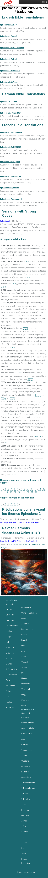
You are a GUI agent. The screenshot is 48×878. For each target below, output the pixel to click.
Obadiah (24, 662)
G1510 (13, 284)
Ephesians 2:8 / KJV (8, 25)
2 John (24, 843)
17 (15, 492)
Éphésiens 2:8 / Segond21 (11, 132)
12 (40, 489)
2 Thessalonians (28, 788)
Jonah (24, 667)
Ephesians (25, 766)
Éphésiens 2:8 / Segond (10, 162)
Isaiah (23, 618)
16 (11, 492)
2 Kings (9, 664)
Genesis (9, 604)
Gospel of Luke (27, 728)
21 (32, 492)
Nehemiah (10, 686)
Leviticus (10, 615)
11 (35, 489)
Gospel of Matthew (25, 715)
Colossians (26, 777)
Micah (23, 673)
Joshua (9, 631)
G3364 (3, 398)
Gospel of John (28, 734)
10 (31, 489)
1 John (24, 837)
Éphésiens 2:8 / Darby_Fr (10, 176)
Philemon (25, 810)
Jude (23, 853)
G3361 (38, 395)
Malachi (24, 705)
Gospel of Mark (27, 723)
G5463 (28, 261)
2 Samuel (10, 653)
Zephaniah (25, 689)
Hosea (24, 645)
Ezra (8, 680)
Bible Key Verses (15, 544)
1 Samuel (10, 647)
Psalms (9, 702)
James (24, 821)
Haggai (24, 695)
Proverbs (10, 707)
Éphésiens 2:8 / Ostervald (11, 199)
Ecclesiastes (27, 607)
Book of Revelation (25, 861)
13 (44, 489)
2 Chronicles (11, 675)
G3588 (12, 475)
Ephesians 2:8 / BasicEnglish (12, 48)
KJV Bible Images (30, 544)
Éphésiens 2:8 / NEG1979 (10, 147)
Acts (23, 739)
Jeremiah (25, 624)
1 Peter (24, 826)
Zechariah (25, 700)
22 (36, 492)
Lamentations (27, 629)
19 (24, 492)
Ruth (8, 642)
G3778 (19, 373)
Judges (9, 636)
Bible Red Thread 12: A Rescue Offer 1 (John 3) (19, 541)
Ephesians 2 (5, 221)
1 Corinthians (27, 750)
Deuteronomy (12, 626)
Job (7, 696)
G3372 (12, 398)
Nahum (24, 678)
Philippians (25, 772)
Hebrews (25, 815)
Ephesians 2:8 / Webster (10, 71)
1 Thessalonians (28, 783)
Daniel (24, 640)
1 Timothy (25, 793)
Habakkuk (25, 684)
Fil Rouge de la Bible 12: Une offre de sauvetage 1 (19, 522)
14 (2, 492)
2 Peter (24, 832)
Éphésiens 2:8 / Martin (9, 188)
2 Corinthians (27, 755)
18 (19, 492)
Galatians (25, 761)
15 (7, 492)
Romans (24, 744)
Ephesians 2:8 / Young (9, 82)
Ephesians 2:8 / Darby (9, 59)
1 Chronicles (11, 669)
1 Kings (9, 658)
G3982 (25, 328)
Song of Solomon (29, 613)
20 (28, 492)
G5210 (38, 436)
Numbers (10, 620)
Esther (9, 691)
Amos (23, 656)
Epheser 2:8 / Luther (8, 101)
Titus (23, 804)
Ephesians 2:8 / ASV (8, 36)
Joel (23, 651)
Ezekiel (24, 635)
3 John (24, 848)
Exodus (9, 609)
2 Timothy (25, 799)
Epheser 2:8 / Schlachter (10, 113)
